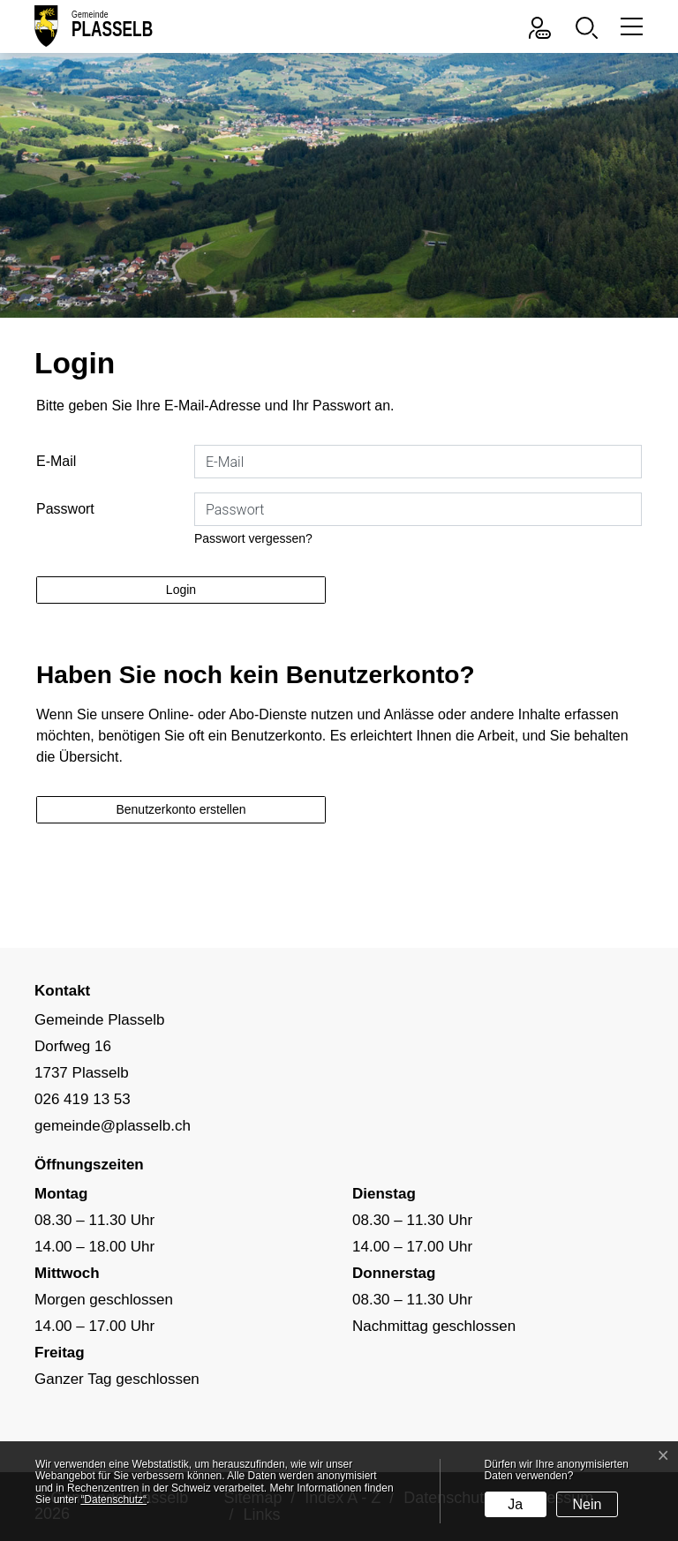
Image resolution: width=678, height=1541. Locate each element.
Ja (515, 1504)
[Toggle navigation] (629, 26)
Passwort (65, 508)
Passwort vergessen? (253, 538)
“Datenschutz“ (113, 1499)
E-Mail (56, 461)
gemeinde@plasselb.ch (112, 1125)
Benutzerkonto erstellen (180, 809)
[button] (591, 26)
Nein (587, 1504)
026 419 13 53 (82, 1099)
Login (181, 590)
